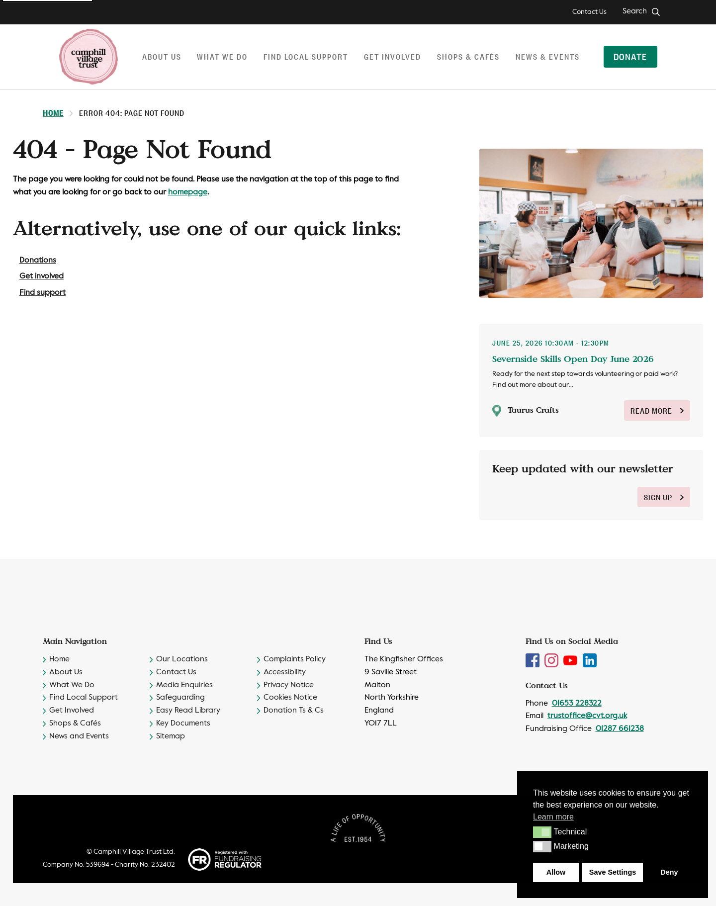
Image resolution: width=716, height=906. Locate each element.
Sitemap (170, 736)
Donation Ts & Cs (294, 711)
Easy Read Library (188, 711)
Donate (630, 56)
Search (635, 11)
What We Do (71, 685)
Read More (657, 410)
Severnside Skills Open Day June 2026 (573, 358)
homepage (187, 192)
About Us (66, 672)
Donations (37, 261)
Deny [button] (669, 872)
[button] (542, 831)
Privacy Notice (289, 685)
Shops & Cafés (468, 56)
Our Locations (182, 659)
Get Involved (71, 711)
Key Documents (183, 723)
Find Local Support (83, 698)
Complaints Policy (295, 659)
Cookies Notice (290, 698)
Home (53, 112)
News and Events (79, 736)
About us (161, 56)
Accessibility (285, 672)
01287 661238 (620, 729)
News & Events (548, 56)
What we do (222, 56)
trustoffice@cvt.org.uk (587, 716)
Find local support (306, 56)
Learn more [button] (553, 817)
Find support (42, 293)
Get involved (392, 56)
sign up (664, 497)
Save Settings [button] (612, 872)
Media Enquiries (184, 685)
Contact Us (589, 11)
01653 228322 (577, 704)
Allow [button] (555, 872)
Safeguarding (180, 698)
